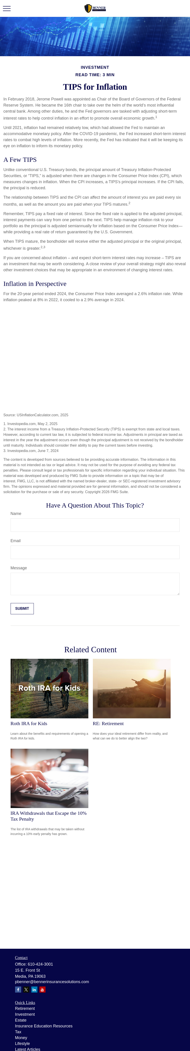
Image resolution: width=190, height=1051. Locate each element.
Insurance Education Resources (44, 1026)
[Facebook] (18, 989)
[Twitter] (26, 989)
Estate (21, 1020)
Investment (25, 1014)
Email (16, 541)
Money (21, 1037)
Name (16, 513)
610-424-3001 (40, 964)
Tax (18, 1032)
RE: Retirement (108, 723)
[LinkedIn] (34, 989)
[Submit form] (22, 608)
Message (19, 568)
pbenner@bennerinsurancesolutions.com (52, 982)
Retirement (25, 1008)
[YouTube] (42, 989)
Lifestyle (22, 1043)
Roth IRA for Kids (29, 723)
